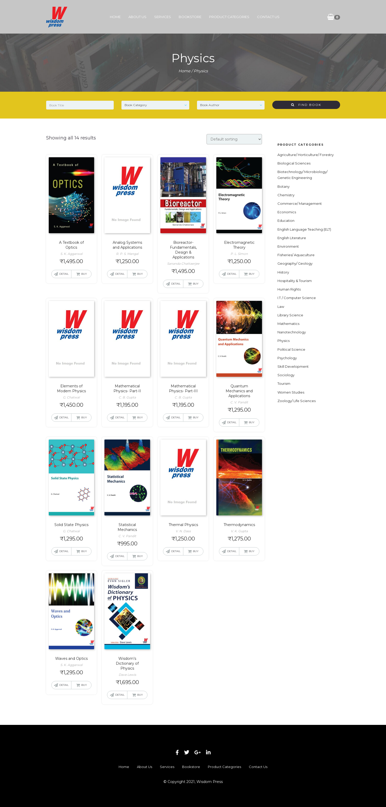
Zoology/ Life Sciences (296, 401)
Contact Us (268, 17)
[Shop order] (234, 139)
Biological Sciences (293, 163)
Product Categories (229, 17)
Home (115, 17)
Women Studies (290, 392)
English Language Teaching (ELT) (304, 229)
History (283, 272)
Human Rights (289, 289)
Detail (64, 274)
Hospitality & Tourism (294, 281)
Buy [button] (84, 274)
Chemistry (285, 195)
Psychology (287, 358)
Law (280, 306)
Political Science (291, 349)
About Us (137, 17)
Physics (283, 341)
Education (285, 220)
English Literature (291, 238)
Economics (286, 212)
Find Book (306, 105)
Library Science (290, 315)
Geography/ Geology (295, 263)
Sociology (285, 375)
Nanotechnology (291, 332)
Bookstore (190, 17)
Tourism (283, 383)
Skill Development (293, 366)
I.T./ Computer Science (296, 298)
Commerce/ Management (299, 203)
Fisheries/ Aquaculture (296, 255)
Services (162, 17)
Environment (288, 246)
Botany (283, 186)
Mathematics (288, 324)
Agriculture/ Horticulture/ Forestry (305, 155)
